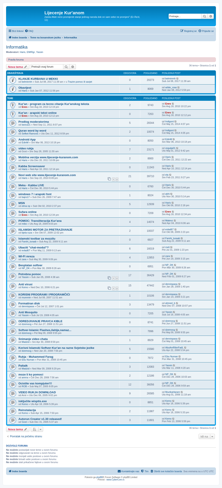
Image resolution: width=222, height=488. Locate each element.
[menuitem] (29, 31)
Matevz (169, 220)
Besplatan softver (30, 265)
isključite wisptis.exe (32, 401)
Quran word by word (32, 130)
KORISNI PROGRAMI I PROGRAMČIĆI (44, 294)
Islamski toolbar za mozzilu (36, 238)
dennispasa (171, 284)
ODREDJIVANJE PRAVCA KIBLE (40, 321)
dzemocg (26, 324)
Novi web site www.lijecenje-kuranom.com (47, 175)
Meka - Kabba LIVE (31, 185)
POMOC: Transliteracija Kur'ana (40, 220)
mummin (26, 297)
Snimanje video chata (33, 339)
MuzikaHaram (172, 392)
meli (167, 247)
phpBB (99, 477)
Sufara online (27, 212)
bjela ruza (27, 232)
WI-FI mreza (26, 256)
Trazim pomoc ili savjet (80, 81)
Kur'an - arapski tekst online (37, 112)
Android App (27, 139)
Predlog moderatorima (33, 121)
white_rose (171, 87)
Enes (24, 107)
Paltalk (23, 365)
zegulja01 (170, 148)
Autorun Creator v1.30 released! (40, 419)
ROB (24, 386)
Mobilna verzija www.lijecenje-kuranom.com (48, 157)
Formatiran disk (29, 303)
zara (24, 259)
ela (166, 174)
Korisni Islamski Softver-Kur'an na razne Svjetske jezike (56, 347)
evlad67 (169, 229)
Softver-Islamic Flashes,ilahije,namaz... (44, 330)
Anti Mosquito (28, 312)
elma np (26, 206)
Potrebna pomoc (29, 274)
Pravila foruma (16, 59)
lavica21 (26, 124)
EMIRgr (31, 52)
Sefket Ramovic (30, 133)
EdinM (25, 142)
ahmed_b (170, 303)
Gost (24, 422)
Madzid (25, 342)
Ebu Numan (28, 359)
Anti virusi (25, 284)
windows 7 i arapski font (34, 194)
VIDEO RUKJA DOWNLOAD (37, 392)
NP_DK (26, 268)
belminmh (27, 81)
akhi (167, 194)
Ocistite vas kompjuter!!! (35, 383)
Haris (23, 52)
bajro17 (26, 197)
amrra (25, 377)
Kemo (25, 287)
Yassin (39, 52)
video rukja (26, 148)
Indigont (169, 121)
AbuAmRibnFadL (174, 347)
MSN (21, 203)
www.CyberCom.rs (115, 479)
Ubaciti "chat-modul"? (33, 247)
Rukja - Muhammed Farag (35, 356)
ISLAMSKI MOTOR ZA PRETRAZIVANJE (45, 229)
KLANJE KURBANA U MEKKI (38, 78)
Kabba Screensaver (31, 166)
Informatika (17, 47)
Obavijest (24, 87)
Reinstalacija (27, 410)
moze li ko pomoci (30, 374)
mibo (24, 223)
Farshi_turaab (29, 241)
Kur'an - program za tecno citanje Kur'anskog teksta (53, 104)
